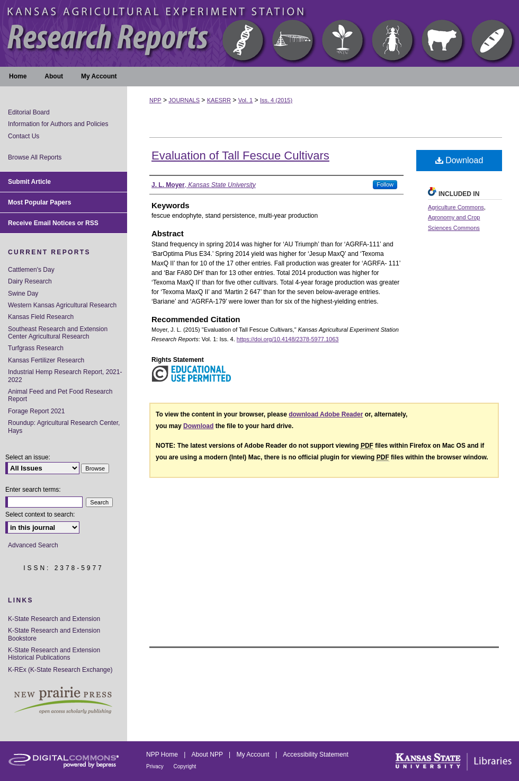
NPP (155, 100)
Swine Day (23, 293)
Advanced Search (33, 545)
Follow (385, 184)
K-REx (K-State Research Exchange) (60, 669)
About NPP (208, 754)
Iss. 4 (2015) (276, 100)
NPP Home (163, 754)
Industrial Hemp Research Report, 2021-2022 (65, 375)
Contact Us (23, 136)
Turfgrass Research (36, 348)
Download (459, 160)
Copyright (185, 766)
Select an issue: (27, 457)
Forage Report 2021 (36, 411)
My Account (254, 754)
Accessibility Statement (315, 754)
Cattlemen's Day (31, 269)
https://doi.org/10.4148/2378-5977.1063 (288, 339)
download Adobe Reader (326, 414)
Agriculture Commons (456, 207)
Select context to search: (40, 514)
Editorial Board (29, 112)
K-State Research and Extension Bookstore (54, 634)
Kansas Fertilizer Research (46, 360)
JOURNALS (184, 100)
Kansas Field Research (41, 317)
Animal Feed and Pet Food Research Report (60, 395)
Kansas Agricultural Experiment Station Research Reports (259, 33)
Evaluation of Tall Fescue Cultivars (240, 155)
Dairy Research (30, 281)
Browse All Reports (34, 157)
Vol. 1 (245, 100)
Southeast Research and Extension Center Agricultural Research (58, 332)
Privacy (155, 766)
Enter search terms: (33, 489)
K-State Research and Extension (54, 619)
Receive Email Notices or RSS (53, 223)
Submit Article (29, 181)
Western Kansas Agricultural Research (62, 305)
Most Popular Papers (39, 202)
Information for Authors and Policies (58, 124)
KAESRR (219, 100)
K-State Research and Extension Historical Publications (54, 653)
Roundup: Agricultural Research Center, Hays (64, 426)
